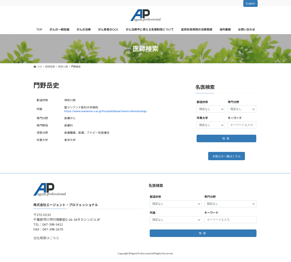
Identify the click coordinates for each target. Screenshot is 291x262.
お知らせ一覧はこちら (226, 157)
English (250, 3)
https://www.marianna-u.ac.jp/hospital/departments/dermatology (105, 111)
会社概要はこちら (46, 239)
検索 (226, 138)
